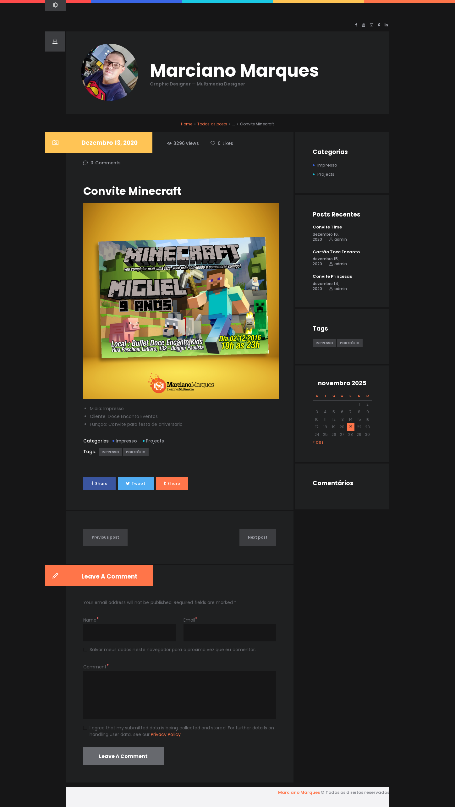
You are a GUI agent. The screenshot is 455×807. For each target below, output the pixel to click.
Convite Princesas (332, 276)
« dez (318, 442)
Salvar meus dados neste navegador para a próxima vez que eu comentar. (173, 649)
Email (189, 620)
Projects (155, 441)
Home (186, 124)
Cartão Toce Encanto (336, 252)
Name (89, 620)
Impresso (126, 441)
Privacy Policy (166, 734)
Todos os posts (212, 124)
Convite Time (327, 227)
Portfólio (135, 452)
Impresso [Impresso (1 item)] (324, 343)
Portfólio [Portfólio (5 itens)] (349, 343)
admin (340, 239)
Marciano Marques (299, 792)
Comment (95, 667)
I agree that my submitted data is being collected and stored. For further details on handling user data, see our (182, 731)
